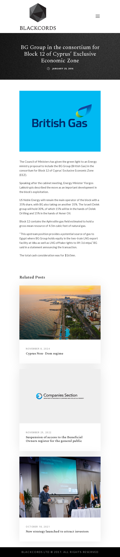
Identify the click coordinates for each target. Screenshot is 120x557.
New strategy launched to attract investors (57, 531)
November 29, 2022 (39, 432)
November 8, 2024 (38, 348)
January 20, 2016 (62, 68)
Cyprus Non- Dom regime (44, 353)
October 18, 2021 (38, 526)
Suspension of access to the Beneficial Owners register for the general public (54, 439)
